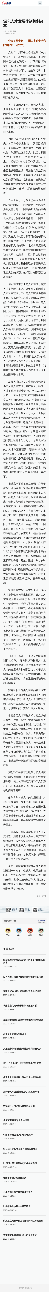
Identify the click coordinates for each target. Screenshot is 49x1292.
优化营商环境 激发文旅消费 (16, 1120)
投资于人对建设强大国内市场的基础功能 (22, 1077)
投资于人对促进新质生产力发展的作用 (21, 1092)
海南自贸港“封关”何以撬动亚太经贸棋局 (22, 991)
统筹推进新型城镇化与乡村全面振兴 (20, 1235)
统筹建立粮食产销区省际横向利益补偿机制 (23, 1221)
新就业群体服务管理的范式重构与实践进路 (23, 1020)
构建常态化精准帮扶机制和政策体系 (20, 1006)
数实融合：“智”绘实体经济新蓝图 (19, 1106)
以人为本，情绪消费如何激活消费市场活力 (23, 977)
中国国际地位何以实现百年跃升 (18, 1135)
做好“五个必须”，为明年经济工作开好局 (22, 1063)
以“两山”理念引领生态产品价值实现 (20, 1163)
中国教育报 (12, 31)
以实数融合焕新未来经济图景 (16, 1206)
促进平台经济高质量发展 (14, 1178)
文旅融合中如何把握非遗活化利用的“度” (22, 1049)
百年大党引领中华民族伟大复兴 (18, 1192)
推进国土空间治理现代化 (14, 1034)
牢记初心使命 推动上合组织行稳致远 (20, 1149)
